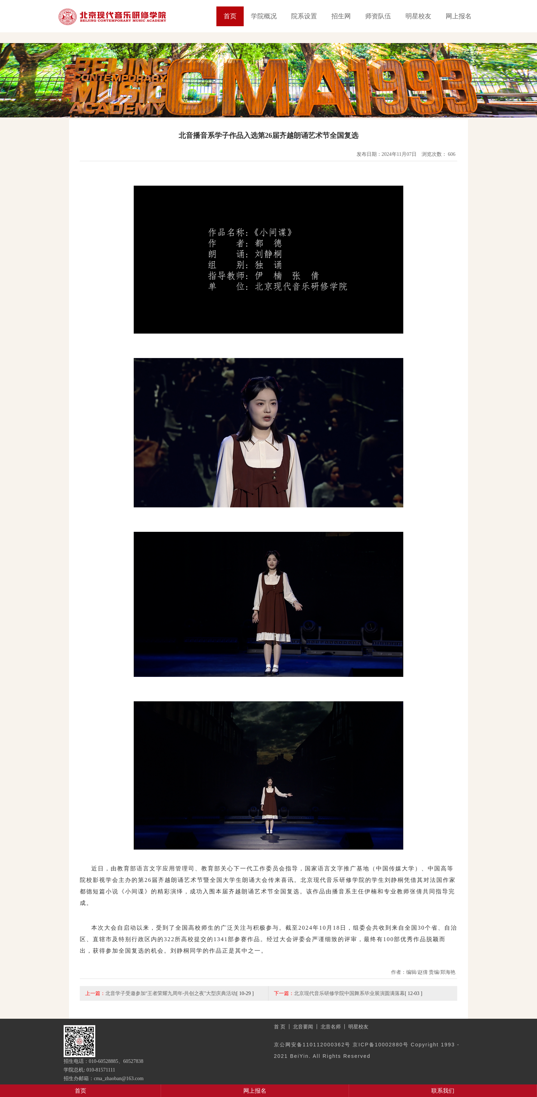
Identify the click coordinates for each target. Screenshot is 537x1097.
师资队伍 (378, 16)
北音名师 (331, 1026)
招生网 (341, 16)
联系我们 (442, 1091)
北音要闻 (303, 1026)
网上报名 (459, 16)
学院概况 (264, 16)
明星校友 (418, 16)
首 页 (279, 1026)
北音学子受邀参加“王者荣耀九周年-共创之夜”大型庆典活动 (170, 993)
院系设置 (304, 16)
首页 (230, 16)
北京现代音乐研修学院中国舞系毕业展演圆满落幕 (349, 993)
